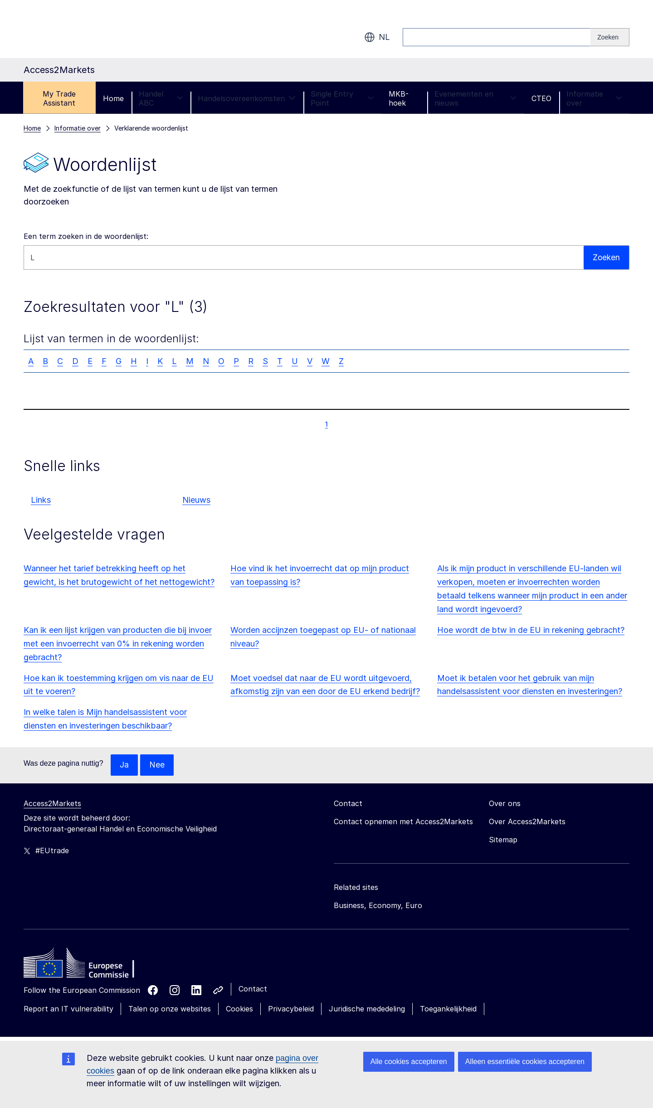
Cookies (239, 1009)
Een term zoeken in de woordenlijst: (86, 236)
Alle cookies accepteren (408, 1061)
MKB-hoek (399, 98)
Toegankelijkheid (448, 1009)
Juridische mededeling (367, 1009)
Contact (253, 989)
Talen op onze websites (169, 1009)
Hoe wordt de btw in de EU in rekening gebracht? (530, 630)
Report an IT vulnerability (68, 1009)
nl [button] (377, 37)
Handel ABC (161, 98)
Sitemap (503, 840)
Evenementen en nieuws (475, 98)
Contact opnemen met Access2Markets (403, 821)
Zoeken (606, 257)
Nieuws (196, 500)
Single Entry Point (342, 98)
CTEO (541, 98)
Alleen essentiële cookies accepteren (525, 1061)
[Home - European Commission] (89, 965)
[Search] (609, 37)
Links (41, 500)
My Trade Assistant (59, 98)
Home (113, 98)
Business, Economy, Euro (378, 905)
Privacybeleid (291, 1009)
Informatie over (594, 98)
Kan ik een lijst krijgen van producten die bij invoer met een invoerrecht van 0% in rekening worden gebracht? (118, 643)
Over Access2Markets (527, 821)
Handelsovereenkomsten (247, 98)
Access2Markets (52, 803)
